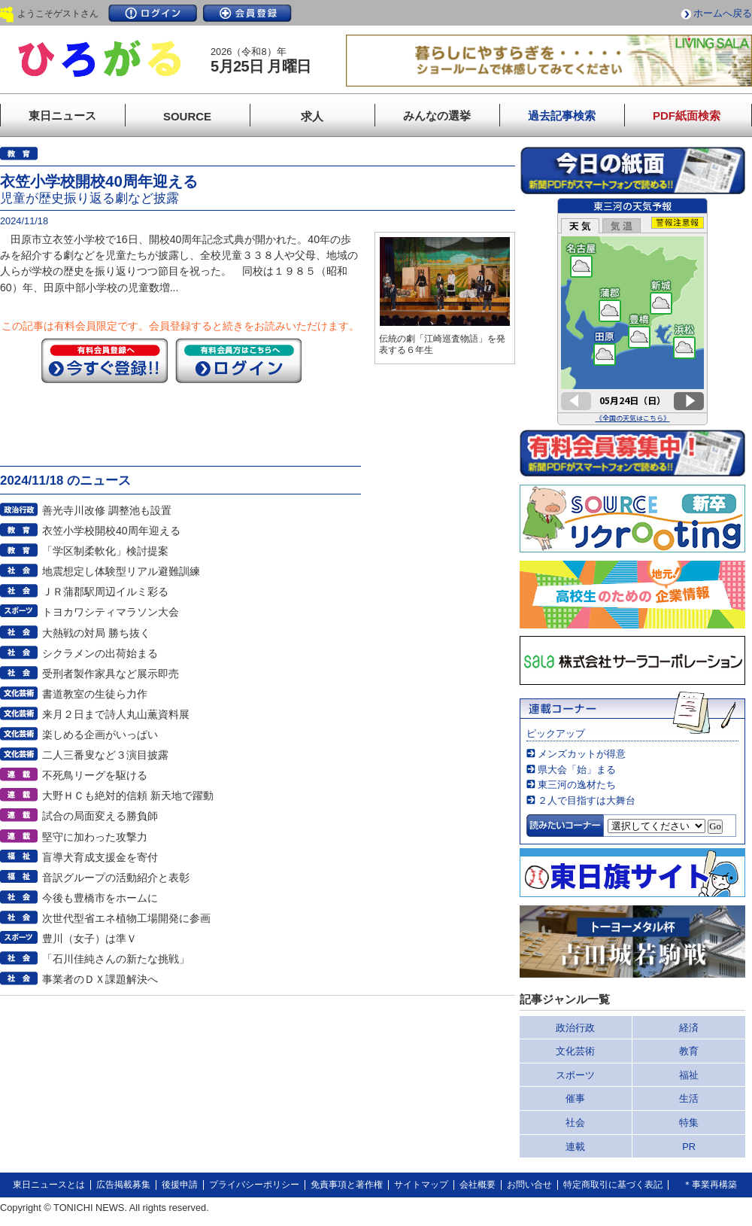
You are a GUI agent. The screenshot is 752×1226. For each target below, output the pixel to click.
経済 (689, 1027)
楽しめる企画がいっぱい (100, 735)
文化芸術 (575, 1051)
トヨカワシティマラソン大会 (110, 612)
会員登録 (247, 13)
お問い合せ (529, 1184)
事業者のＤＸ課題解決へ (100, 979)
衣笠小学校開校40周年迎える (111, 531)
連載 (575, 1146)
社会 (575, 1122)
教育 (689, 1051)
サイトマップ (421, 1184)
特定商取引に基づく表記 (613, 1184)
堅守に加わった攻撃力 (94, 837)
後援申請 (180, 1184)
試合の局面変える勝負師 (100, 816)
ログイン (152, 13)
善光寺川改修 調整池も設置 (106, 510)
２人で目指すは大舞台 (586, 800)
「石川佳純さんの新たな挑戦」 (116, 959)
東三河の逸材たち (577, 784)
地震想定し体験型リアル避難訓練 (121, 571)
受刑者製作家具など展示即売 (110, 674)
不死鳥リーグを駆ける (94, 775)
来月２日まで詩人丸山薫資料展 (116, 714)
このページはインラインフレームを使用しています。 (632, 311)
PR (689, 1146)
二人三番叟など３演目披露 (105, 755)
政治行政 (575, 1027)
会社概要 (477, 1184)
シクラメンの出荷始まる (100, 653)
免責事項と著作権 (347, 1184)
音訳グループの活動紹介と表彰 (116, 878)
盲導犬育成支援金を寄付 (100, 857)
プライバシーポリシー (254, 1184)
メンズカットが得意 (582, 753)
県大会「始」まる (577, 769)
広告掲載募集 (123, 1184)
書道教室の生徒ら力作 (94, 694)
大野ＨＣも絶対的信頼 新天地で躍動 (128, 795)
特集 (689, 1122)
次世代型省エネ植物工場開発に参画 (126, 918)
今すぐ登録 (104, 360)
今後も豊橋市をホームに (100, 898)
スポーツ (575, 1075)
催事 (575, 1098)
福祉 (689, 1075)
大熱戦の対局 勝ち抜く (96, 633)
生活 (689, 1098)
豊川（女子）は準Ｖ (89, 938)
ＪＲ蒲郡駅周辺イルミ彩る (105, 592)
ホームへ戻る (722, 13)
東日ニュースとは (49, 1184)
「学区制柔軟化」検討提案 (105, 551)
